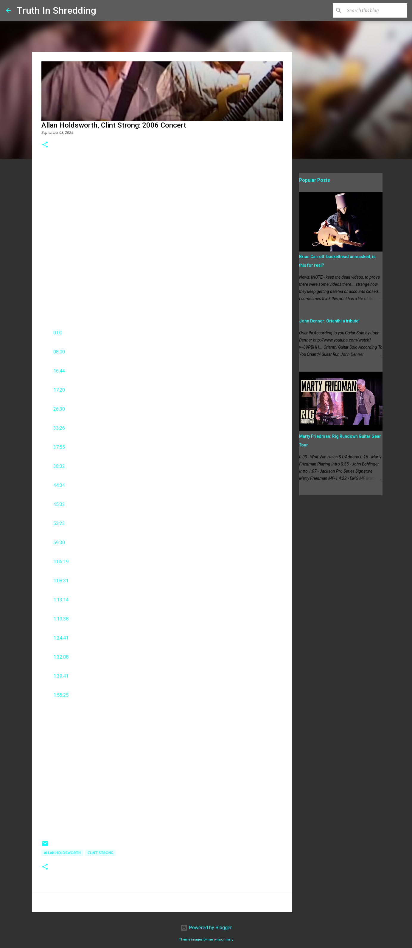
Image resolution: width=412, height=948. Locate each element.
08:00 (59, 352)
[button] (45, 145)
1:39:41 (61, 676)
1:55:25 (61, 695)
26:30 (59, 409)
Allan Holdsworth (62, 853)
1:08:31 (61, 581)
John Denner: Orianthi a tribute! (329, 321)
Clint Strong (100, 853)
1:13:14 (61, 600)
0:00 (57, 333)
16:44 (59, 371)
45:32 (59, 504)
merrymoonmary (220, 939)
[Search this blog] (376, 10)
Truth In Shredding (56, 10)
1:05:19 (61, 561)
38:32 (59, 466)
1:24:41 (61, 638)
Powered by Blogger (206, 927)
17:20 (59, 390)
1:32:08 (61, 657)
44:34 (59, 485)
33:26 (59, 428)
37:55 (59, 447)
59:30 (59, 542)
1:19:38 (61, 619)
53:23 (59, 523)
